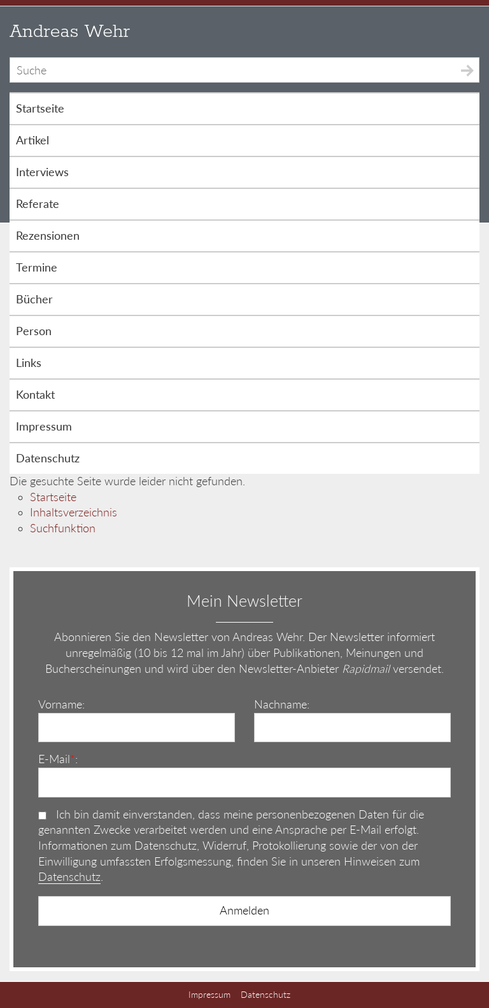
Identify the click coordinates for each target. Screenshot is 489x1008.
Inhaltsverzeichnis (73, 512)
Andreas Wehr (70, 31)
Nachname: (281, 704)
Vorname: (61, 704)
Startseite (53, 497)
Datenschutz (69, 876)
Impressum (209, 994)
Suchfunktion (63, 528)
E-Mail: (58, 759)
